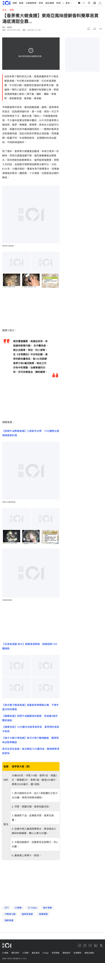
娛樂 (21, 3)
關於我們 (15, 952)
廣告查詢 (35, 952)
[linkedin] (95, 945)
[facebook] (79, 945)
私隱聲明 (77, 952)
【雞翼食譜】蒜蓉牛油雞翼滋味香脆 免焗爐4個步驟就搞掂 (30, 718)
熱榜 (58, 3)
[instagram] (84, 945)
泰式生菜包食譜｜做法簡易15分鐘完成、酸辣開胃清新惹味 (30, 751)
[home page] (6, 3)
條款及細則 (89, 952)
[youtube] (90, 945)
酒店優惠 (49, 3)
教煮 (12, 9)
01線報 (5, 952)
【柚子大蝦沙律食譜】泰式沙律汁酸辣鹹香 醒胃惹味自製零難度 (30, 740)
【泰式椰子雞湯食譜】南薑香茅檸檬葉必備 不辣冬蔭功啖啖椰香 (30, 707)
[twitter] (101, 945)
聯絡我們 (66, 952)
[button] (88, 28)
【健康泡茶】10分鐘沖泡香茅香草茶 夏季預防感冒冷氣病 (30, 729)
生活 (4, 9)
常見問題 (55, 952)
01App (45, 952)
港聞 (14, 3)
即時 (41, 3)
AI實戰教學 (31, 3)
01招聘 (25, 952)
